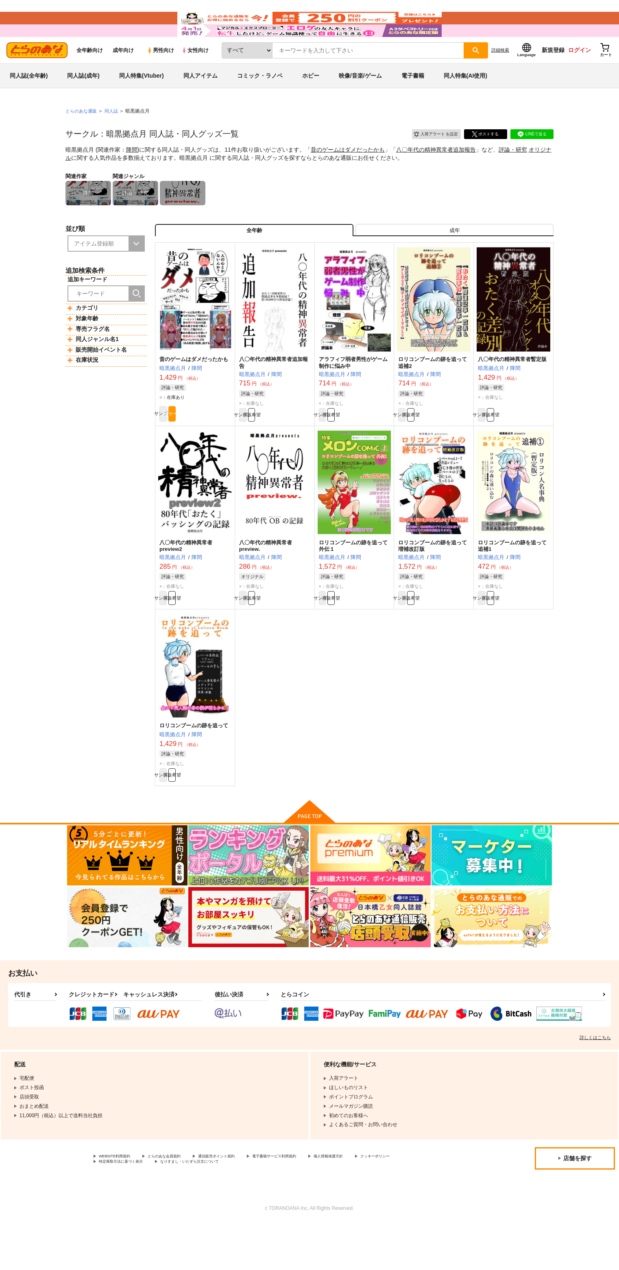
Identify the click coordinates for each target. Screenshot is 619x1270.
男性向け (160, 74)
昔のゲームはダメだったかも (348, 173)
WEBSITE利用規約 (119, 1201)
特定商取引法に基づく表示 (184, 1208)
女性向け (195, 74)
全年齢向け (89, 74)
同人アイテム (200, 99)
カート (213, 448)
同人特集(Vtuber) (141, 99)
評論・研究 (513, 173)
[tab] (454, 257)
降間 (131, 173)
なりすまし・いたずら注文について (270, 1208)
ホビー (310, 99)
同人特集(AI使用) (465, 99)
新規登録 (553, 73)
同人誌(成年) (83, 99)
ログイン (579, 73)
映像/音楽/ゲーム (360, 99)
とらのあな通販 (82, 134)
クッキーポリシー (118, 1208)
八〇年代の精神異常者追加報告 (436, 173)
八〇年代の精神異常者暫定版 (512, 390)
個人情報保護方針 (381, 1201)
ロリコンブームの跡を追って (193, 765)
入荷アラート (430, 156)
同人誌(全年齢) (29, 99)
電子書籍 (412, 99)
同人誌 (114, 134)
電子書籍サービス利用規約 (315, 1201)
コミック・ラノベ (260, 99)
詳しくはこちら (595, 1081)
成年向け (123, 74)
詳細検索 (500, 73)
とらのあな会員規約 (180, 1201)
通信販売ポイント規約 (243, 1201)
